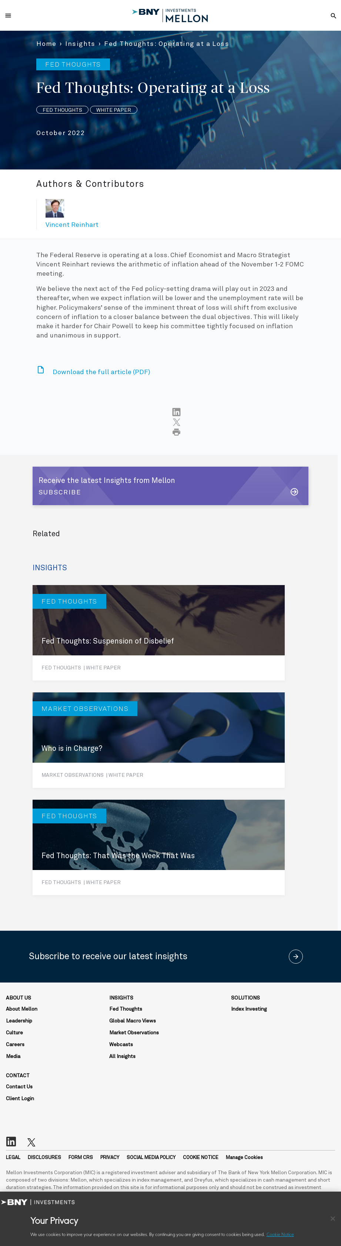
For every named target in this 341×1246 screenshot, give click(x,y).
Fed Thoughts (125, 1009)
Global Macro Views (132, 1021)
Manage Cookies (244, 1157)
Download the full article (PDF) (101, 372)
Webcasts (121, 1044)
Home (46, 44)
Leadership (19, 1021)
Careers (15, 1044)
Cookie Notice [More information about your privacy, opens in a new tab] (280, 1235)
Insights (80, 44)
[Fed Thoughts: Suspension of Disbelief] (159, 633)
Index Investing (249, 1009)
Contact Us (19, 1086)
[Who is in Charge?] (159, 740)
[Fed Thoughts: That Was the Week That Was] (159, 847)
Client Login (20, 1098)
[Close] (333, 1218)
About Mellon (21, 1009)
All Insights (122, 1056)
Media (13, 1056)
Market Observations (134, 1032)
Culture (14, 1032)
